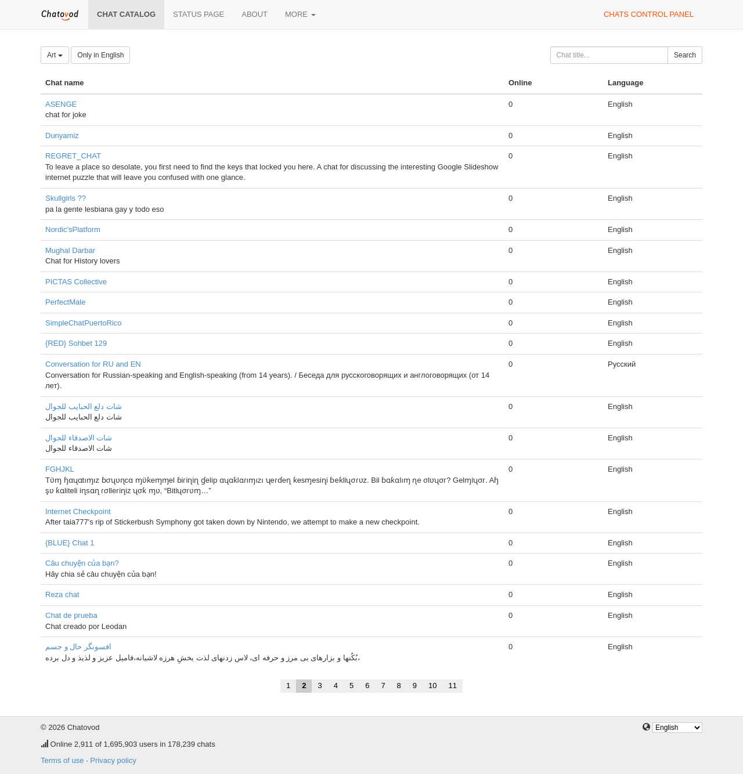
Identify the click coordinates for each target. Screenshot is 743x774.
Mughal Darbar (70, 250)
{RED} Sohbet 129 (76, 343)
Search (685, 55)
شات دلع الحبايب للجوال (83, 406)
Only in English (100, 55)
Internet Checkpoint (78, 511)
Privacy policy (113, 760)
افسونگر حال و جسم (78, 646)
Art (55, 55)
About (254, 14)
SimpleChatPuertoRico (83, 323)
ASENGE (61, 104)
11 (453, 685)
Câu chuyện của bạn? (82, 563)
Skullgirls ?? (65, 198)
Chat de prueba (71, 615)
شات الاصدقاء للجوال (78, 437)
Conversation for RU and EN (93, 364)
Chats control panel (649, 14)
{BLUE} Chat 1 (70, 542)
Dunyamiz (62, 135)
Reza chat (62, 594)
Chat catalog (126, 14)
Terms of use (62, 760)
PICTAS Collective (76, 281)
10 (432, 685)
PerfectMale (65, 302)
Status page (198, 14)
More (300, 14)
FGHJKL (59, 469)
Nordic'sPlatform (72, 229)
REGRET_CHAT (73, 155)
